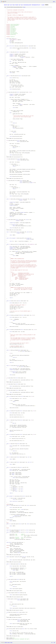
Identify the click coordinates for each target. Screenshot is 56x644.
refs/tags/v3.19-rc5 (36, 4)
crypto (43, 4)
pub (8, 4)
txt (51, 642)
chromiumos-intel (27, 4)
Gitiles (6, 642)
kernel (5, 4)
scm (11, 4)
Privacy (8, 642)
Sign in (54, 1)
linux (14, 4)
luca (22, 4)
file (24, 7)
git (19, 4)
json (54, 642)
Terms (11, 642)
